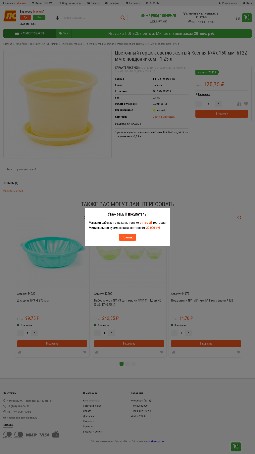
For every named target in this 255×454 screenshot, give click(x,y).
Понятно (127, 237)
